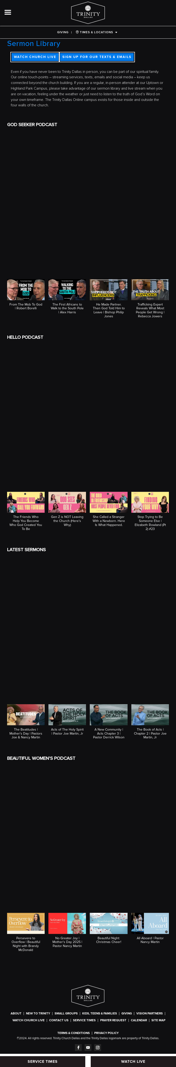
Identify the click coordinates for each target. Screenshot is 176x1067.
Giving (63, 32)
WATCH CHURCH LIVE (35, 57)
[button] (26, 297)
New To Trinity (38, 1013)
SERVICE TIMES (84, 1020)
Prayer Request (113, 1020)
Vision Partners (149, 1013)
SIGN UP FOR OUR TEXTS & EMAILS (96, 57)
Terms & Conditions (73, 1033)
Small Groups (66, 1013)
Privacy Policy (106, 1033)
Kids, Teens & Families (99, 1013)
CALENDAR (139, 1020)
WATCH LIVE (133, 1061)
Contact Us (59, 1020)
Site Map (158, 1020)
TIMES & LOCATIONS (94, 32)
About (16, 1013)
